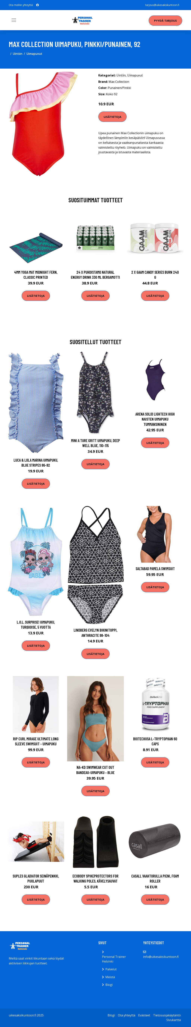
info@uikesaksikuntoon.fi (161, 957)
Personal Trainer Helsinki (114, 959)
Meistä (110, 977)
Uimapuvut (34, 54)
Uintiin (17, 54)
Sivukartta (173, 1020)
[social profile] (37, 5)
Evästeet (144, 1015)
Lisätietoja (112, 117)
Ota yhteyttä (126, 1015)
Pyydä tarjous (165, 20)
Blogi (109, 985)
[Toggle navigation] (14, 20)
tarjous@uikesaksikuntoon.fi (162, 5)
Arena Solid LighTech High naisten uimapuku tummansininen (155, 419)
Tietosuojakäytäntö (167, 1015)
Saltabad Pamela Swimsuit (155, 568)
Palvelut (111, 969)
